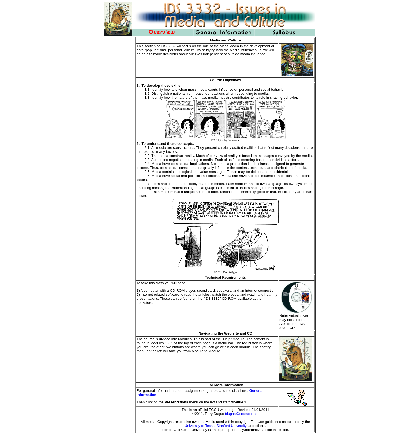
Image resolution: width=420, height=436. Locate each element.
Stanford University (231, 426)
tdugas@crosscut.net (241, 414)
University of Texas (200, 426)
